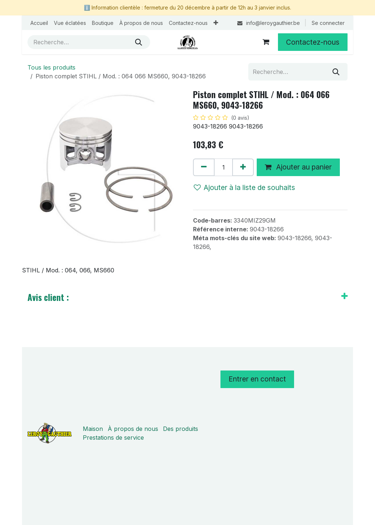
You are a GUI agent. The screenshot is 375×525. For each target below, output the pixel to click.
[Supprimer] (204, 167)
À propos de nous (133, 428)
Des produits (180, 428)
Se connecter (328, 23)
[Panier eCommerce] (266, 42)
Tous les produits (51, 67)
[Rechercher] (138, 42)
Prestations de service (113, 437)
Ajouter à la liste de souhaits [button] (244, 187)
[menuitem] (39, 23)
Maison (93, 428)
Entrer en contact (257, 379)
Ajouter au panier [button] (298, 167)
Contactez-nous (312, 42)
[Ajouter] (243, 167)
